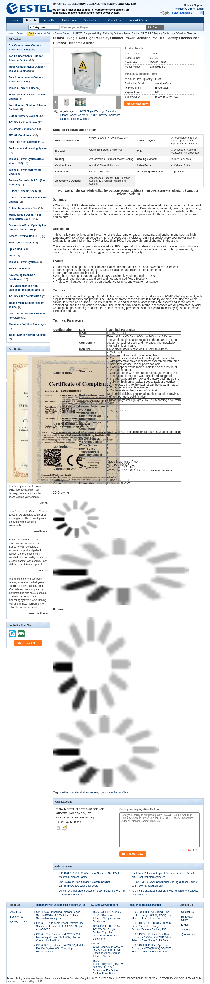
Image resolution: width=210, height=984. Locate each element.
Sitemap (185, 929)
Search (157, 27)
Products (31, 20)
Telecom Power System (23, 262)
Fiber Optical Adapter (21, 242)
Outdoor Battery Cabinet (23, 115)
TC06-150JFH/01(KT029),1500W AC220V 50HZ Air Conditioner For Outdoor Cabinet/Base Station (108, 967)
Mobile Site (188, 934)
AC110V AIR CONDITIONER (25, 296)
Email (200, 8)
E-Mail (184, 924)
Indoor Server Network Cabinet (27, 334)
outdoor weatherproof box (114, 792)
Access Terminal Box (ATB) (25, 236)
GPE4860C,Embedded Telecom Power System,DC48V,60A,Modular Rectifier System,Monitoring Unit (58, 915)
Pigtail (12, 255)
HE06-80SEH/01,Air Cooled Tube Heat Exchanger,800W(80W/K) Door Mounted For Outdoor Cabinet (152, 915)
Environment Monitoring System (28, 148)
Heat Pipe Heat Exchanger (24, 141)
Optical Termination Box (23, 208)
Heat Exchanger (18, 268)
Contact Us (114, 20)
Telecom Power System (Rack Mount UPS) (59, 904)
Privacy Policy (14, 978)
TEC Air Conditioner (21, 135)
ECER (38, 981)
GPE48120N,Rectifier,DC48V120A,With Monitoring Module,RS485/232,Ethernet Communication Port (58, 937)
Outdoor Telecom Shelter (23, 191)
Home (15, 20)
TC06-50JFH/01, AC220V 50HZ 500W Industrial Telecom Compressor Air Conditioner (107, 917)
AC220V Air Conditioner (23, 122)
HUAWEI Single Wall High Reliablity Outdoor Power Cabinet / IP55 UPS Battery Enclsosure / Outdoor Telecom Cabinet (89, 115)
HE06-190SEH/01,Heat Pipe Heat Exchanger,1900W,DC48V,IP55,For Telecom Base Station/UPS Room (151, 937)
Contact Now (139, 103)
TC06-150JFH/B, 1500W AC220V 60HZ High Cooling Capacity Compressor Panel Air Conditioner (106, 932)
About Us (49, 20)
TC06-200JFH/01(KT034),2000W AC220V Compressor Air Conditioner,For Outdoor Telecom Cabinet (108, 950)
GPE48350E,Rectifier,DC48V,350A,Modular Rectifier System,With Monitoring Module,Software (60, 948)
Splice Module (17, 249)
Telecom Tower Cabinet (23, 88)
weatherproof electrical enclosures (79, 792)
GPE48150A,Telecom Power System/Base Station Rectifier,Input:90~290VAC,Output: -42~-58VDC (60, 926)
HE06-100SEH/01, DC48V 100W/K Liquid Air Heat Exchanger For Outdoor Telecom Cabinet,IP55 (151, 926)
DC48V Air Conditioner (22, 128)
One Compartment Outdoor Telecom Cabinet (49, 33)
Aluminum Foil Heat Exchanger (27, 324)
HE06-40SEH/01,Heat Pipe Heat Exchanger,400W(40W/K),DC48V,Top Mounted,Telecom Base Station (152, 948)
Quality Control (92, 20)
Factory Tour (69, 20)
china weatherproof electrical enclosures (46, 978)
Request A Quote (185, 8)
